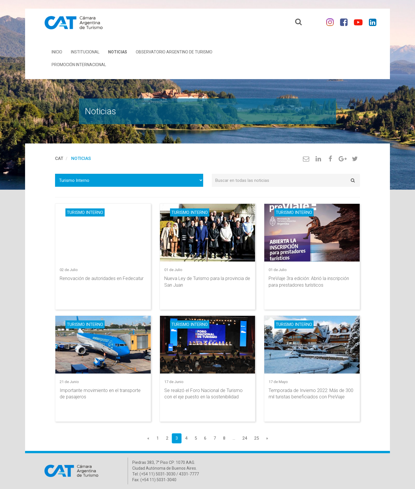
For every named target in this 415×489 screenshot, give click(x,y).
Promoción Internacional (79, 64)
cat (59, 158)
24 (244, 438)
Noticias (117, 52)
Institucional (85, 52)
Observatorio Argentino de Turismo (174, 52)
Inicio (57, 52)
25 (256, 438)
